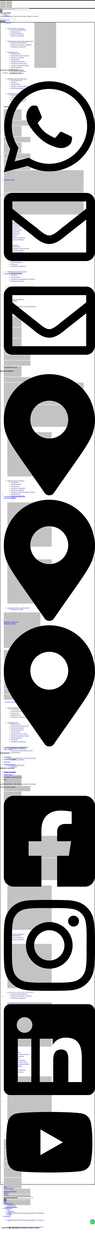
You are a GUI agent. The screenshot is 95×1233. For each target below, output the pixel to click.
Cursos (9, 1213)
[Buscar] (1, 11)
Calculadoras (11, 1211)
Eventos (9, 1214)
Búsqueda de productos (7, 9)
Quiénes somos (11, 1205)
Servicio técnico (11, 1206)
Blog (8, 1210)
